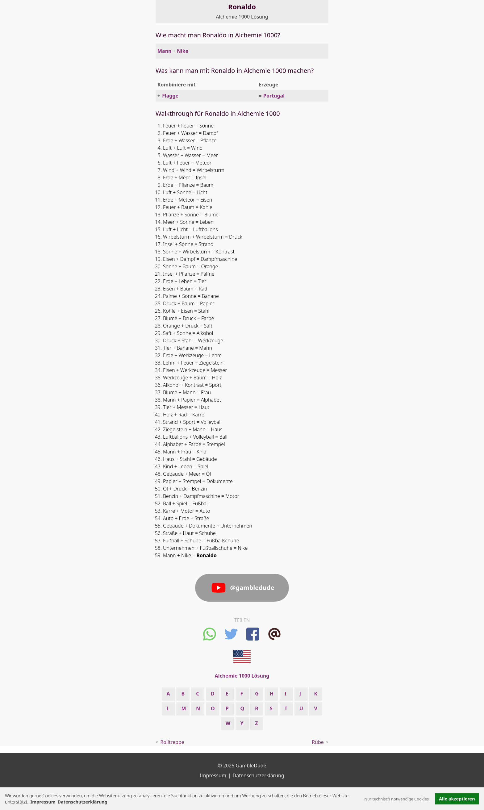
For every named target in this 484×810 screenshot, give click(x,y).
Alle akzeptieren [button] (457, 799)
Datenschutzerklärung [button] (82, 802)
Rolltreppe (172, 742)
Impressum (43, 802)
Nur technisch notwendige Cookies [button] (396, 799)
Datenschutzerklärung (258, 775)
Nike (182, 51)
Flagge (170, 95)
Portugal (274, 95)
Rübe (318, 742)
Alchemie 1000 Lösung (242, 16)
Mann (164, 51)
